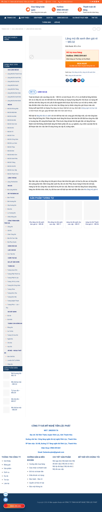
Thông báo (46, 22)
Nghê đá (10, 339)
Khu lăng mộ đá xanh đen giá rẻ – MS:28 (36, 223)
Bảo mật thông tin (35, 487)
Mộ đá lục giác (12, 143)
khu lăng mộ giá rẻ (91, 189)
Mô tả (32, 92)
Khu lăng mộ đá (17, 29)
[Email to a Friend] (75, 80)
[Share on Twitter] (71, 80)
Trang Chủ (10, 18)
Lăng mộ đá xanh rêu (14, 77)
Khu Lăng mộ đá (11, 70)
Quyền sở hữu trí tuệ (36, 483)
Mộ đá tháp (11, 147)
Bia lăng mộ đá (12, 189)
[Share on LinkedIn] (82, 80)
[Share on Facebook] (67, 80)
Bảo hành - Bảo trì (35, 479)
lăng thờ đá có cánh (43, 116)
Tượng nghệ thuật (13, 301)
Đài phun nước (11, 242)
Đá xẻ (9, 315)
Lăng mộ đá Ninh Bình (14, 100)
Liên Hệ (57, 22)
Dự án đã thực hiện (80, 18)
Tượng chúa (11, 289)
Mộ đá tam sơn (12, 124)
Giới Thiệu (25, 18)
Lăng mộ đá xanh (12, 85)
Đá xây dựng (10, 311)
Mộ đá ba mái (11, 120)
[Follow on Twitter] (92, 1)
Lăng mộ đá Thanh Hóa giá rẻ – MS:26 (92, 223)
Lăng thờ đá (10, 178)
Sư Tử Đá (10, 331)
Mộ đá (8, 104)
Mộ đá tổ (10, 131)
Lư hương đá (11, 213)
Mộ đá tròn (10, 135)
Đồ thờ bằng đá (11, 193)
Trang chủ (5, 29)
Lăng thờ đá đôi (12, 182)
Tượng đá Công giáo (13, 285)
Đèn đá (9, 209)
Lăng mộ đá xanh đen (33, 29)
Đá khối (9, 319)
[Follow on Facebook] (90, 1)
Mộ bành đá (66, 461)
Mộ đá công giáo (12, 139)
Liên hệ (6, 483)
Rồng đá (10, 327)
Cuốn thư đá (10, 258)
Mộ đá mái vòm (12, 154)
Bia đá (8, 185)
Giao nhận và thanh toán (38, 468)
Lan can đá (10, 250)
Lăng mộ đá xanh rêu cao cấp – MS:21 (73, 223)
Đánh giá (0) (42, 92)
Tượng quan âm (12, 270)
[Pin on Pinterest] (79, 80)
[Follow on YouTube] (98, 1)
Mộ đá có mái (67, 464)
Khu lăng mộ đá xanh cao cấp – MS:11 (55, 223)
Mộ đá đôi (10, 128)
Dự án (6, 476)
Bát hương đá (11, 201)
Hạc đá (9, 346)
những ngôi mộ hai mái (89, 108)
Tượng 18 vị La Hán (13, 281)
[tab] (32, 92)
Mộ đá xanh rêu (12, 158)
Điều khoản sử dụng (36, 475)
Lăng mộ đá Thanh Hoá (14, 74)
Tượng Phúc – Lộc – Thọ (13, 306)
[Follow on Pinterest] (94, 1)
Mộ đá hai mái (11, 116)
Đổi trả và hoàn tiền (36, 471)
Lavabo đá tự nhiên (13, 360)
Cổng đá (10, 226)
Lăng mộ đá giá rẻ (13, 81)
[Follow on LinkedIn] (96, 1)
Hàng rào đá (10, 246)
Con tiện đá (11, 254)
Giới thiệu (7, 461)
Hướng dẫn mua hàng (37, 464)
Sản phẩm (38, 18)
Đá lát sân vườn (11, 262)
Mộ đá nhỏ (68, 466)
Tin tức (94, 18)
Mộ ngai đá (57, 461)
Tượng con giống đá (13, 323)
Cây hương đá (11, 205)
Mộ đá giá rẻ (11, 166)
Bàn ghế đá (11, 356)
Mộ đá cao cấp (12, 170)
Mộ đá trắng (11, 162)
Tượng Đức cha (12, 293)
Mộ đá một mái (12, 112)
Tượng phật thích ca (13, 274)
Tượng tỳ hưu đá (12, 335)
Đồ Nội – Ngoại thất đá (13, 351)
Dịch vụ (50, 18)
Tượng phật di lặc (13, 277)
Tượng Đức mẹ (12, 297)
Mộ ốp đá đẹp (58, 466)
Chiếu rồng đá (11, 217)
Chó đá (9, 343)
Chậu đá (10, 364)
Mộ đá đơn (10, 151)
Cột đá (9, 230)
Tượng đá (9, 266)
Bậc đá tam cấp (12, 238)
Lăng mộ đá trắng (13, 89)
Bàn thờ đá (10, 197)
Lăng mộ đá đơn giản (14, 93)
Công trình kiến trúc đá (11, 221)
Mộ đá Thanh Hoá (12, 174)
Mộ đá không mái (12, 108)
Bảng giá (7, 465)
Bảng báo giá (63, 18)
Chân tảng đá (11, 234)
